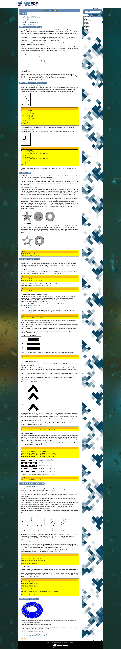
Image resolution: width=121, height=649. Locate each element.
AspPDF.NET (87, 26)
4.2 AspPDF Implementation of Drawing (30, 17)
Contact (101, 4)
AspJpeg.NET (87, 23)
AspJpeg (86, 22)
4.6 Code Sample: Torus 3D (27, 24)
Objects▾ (83, 4)
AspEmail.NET (87, 20)
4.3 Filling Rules (25, 19)
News (73, 4)
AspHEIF (86, 25)
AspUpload (86, 18)
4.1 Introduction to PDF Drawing (28, 16)
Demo (88, 4)
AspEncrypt (87, 27)
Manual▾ (77, 4)
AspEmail (86, 19)
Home (69, 4)
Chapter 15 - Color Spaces (33, 305)
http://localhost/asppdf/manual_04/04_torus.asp (33, 634)
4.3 (27, 576)
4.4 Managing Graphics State (28, 21)
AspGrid (86, 29)
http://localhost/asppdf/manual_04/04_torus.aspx (33, 635)
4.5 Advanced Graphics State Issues (29, 22)
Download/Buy (94, 4)
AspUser (86, 30)
